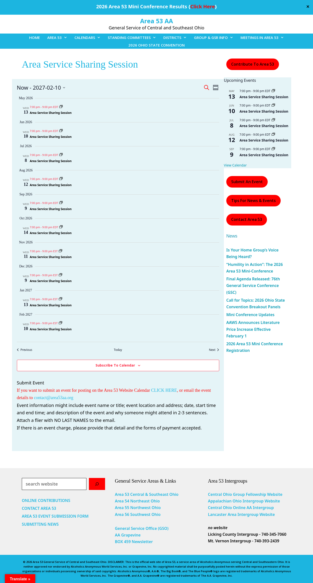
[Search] (97, 484)
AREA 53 (59, 37)
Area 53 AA (156, 21)
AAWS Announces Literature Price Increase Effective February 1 (253, 329)
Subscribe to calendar (115, 365)
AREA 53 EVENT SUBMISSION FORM (55, 516)
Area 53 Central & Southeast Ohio (147, 494)
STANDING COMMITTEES (134, 37)
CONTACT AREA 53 (39, 508)
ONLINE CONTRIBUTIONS (46, 500)
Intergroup (263, 507)
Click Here (202, 6)
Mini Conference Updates (250, 314)
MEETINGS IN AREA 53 (264, 37)
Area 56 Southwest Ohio (138, 514)
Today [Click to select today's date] (118, 350)
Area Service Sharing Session (51, 113)
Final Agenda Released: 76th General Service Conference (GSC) (253, 285)
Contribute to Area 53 (252, 64)
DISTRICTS (176, 37)
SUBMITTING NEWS (40, 524)
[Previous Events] (24, 350)
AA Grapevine (128, 535)
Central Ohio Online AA (230, 507)
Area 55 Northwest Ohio (138, 507)
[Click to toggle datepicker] (41, 87)
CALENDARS (89, 37)
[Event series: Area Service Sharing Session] (61, 107)
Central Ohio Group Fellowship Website (245, 494)
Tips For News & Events (253, 200)
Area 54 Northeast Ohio (137, 501)
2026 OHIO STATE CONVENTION (156, 45)
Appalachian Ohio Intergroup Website (244, 501)
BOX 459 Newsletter (134, 541)
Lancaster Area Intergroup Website (241, 514)
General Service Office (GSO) (142, 528)
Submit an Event (247, 181)
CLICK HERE (164, 390)
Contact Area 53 (246, 219)
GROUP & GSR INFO (215, 37)
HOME (34, 37)
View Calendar (235, 165)
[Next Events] (214, 350)
